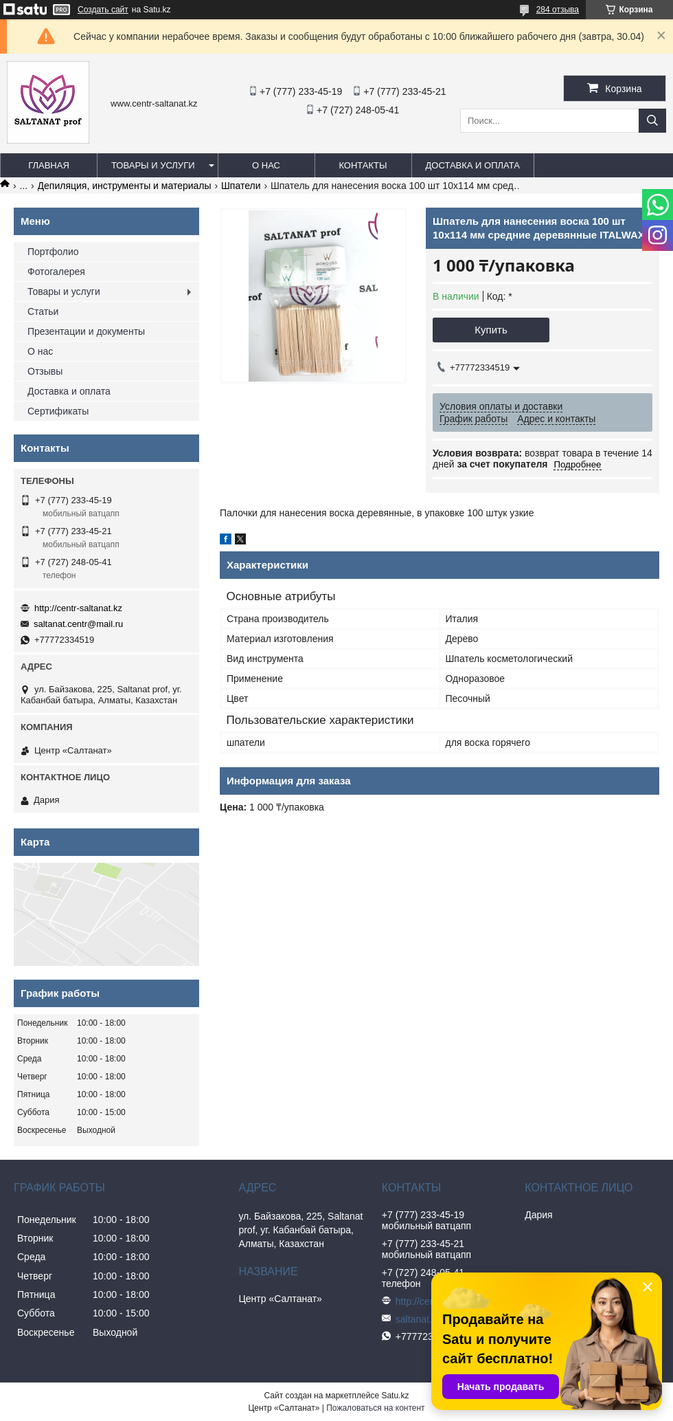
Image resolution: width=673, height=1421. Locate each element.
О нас (266, 165)
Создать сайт (103, 9)
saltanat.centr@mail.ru (78, 624)
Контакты (363, 165)
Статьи (42, 311)
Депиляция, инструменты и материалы (125, 185)
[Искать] (652, 121)
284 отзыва (557, 9)
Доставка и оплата (473, 165)
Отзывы (44, 371)
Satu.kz (395, 1395)
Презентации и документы (86, 331)
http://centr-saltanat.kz (78, 608)
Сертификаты (58, 411)
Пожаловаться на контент (375, 1408)
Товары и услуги (153, 165)
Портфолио (53, 251)
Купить (491, 329)
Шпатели (240, 185)
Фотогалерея (56, 271)
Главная (48, 165)
